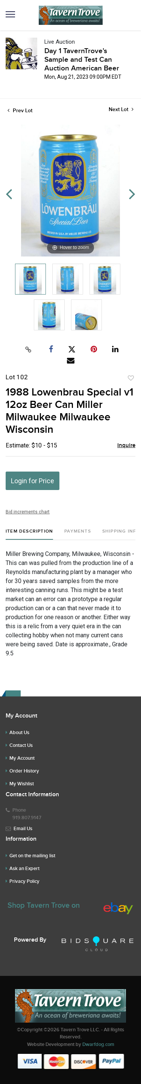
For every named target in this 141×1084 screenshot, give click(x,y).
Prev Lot (20, 110)
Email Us (23, 829)
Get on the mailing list (32, 856)
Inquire (126, 445)
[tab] (29, 534)
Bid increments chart (28, 512)
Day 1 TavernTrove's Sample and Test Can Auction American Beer (81, 60)
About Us (19, 733)
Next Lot (121, 109)
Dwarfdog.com (98, 1044)
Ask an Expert (24, 869)
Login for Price (32, 481)
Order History (24, 771)
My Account (22, 758)
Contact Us (21, 745)
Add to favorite (130, 378)
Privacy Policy (24, 881)
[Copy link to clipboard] (28, 349)
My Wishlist (21, 784)
